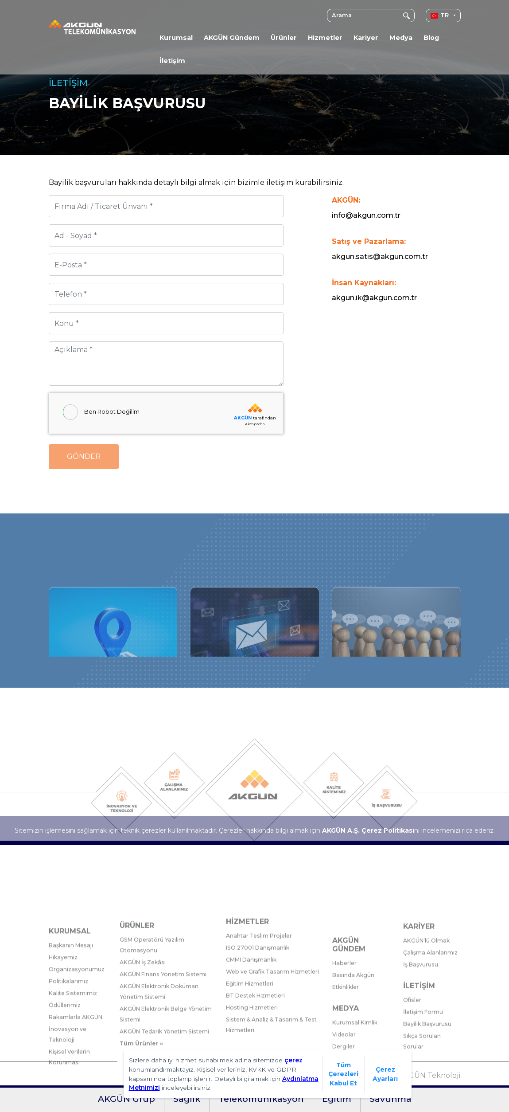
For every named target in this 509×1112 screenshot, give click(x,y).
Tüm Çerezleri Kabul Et (343, 1074)
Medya (400, 38)
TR (439, 15)
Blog (431, 38)
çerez (293, 1060)
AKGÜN (243, 418)
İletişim (172, 61)
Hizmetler (325, 38)
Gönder (84, 456)
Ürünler (284, 38)
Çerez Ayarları (385, 1074)
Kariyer (366, 38)
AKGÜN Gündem (232, 38)
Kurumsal (176, 38)
